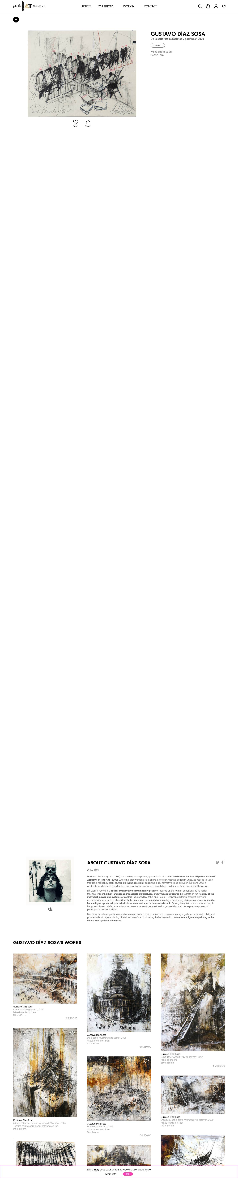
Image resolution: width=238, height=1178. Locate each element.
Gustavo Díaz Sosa (178, 34)
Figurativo (158, 45)
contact (150, 6)
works (128, 6)
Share (88, 124)
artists (86, 6)
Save (75, 124)
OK (128, 1174)
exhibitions (106, 6)
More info (110, 1174)
